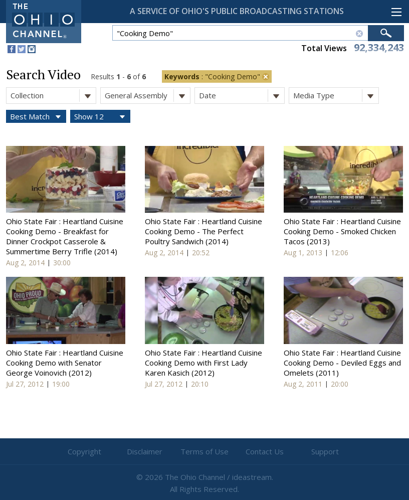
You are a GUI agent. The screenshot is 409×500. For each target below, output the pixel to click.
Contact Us (265, 451)
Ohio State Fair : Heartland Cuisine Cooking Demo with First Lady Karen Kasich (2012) (203, 363)
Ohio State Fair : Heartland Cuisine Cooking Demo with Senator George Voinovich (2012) (64, 363)
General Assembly (147, 95)
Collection (53, 95)
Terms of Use (204, 451)
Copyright (84, 451)
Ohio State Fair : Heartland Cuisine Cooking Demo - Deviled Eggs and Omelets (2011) (342, 363)
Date (241, 95)
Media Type (335, 95)
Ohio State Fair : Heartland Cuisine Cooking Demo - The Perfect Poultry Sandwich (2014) (203, 231)
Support (325, 451)
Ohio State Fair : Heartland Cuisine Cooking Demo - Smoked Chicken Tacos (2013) (342, 231)
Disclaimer (144, 451)
